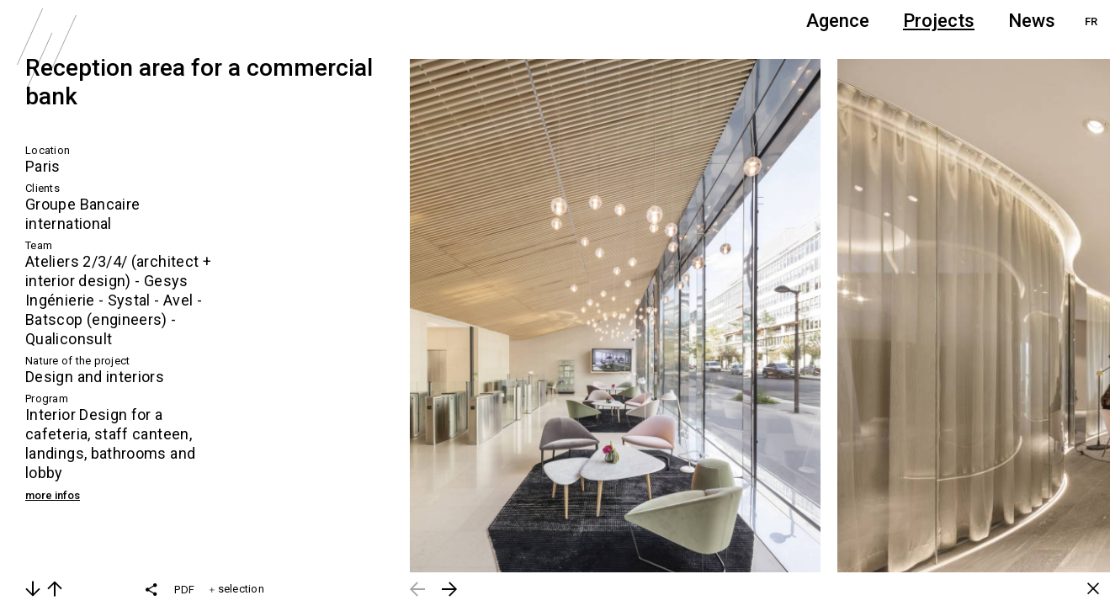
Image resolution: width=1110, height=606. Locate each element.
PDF (184, 589)
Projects (939, 20)
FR (1091, 21)
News (1031, 20)
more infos (52, 495)
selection (237, 588)
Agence (837, 20)
